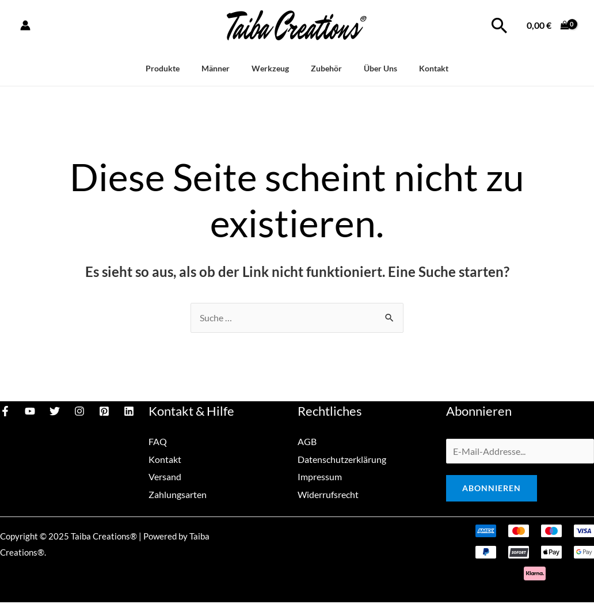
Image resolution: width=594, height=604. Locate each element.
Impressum (320, 475)
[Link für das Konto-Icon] (25, 25)
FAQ (157, 441)
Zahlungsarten (177, 493)
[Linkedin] (129, 412)
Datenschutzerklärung (342, 458)
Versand (164, 475)
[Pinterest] (104, 412)
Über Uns (372, 68)
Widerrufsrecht (328, 493)
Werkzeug (273, 68)
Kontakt (420, 68)
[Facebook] (5, 412)
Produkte (176, 68)
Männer (224, 68)
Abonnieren (491, 490)
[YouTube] (30, 412)
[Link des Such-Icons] (499, 25)
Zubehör (323, 68)
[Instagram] (79, 412)
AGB (307, 441)
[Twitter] (55, 412)
